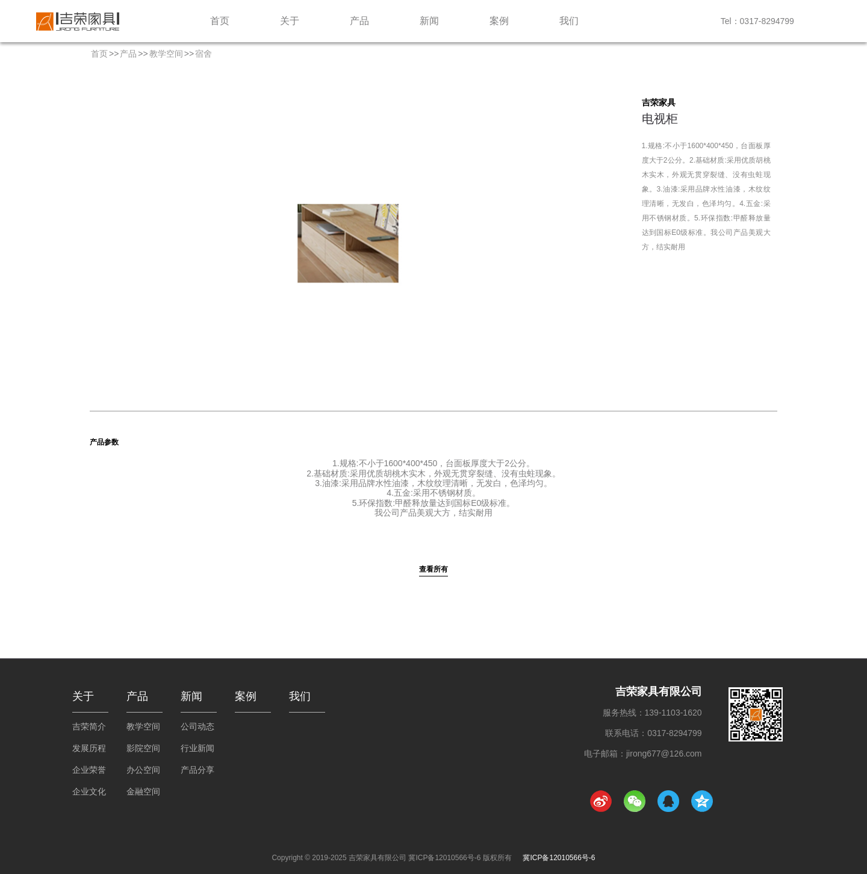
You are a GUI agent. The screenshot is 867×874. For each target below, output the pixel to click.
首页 (219, 21)
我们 (569, 21)
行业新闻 (197, 748)
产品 (359, 21)
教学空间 (166, 53)
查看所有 (433, 569)
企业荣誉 (89, 770)
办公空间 (143, 770)
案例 (499, 21)
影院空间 (143, 748)
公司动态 (197, 726)
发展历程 (89, 748)
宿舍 (203, 53)
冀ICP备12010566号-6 (559, 858)
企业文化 (89, 791)
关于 (289, 21)
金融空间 (143, 791)
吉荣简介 (89, 726)
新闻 (429, 21)
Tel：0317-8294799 (757, 21)
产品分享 (197, 770)
